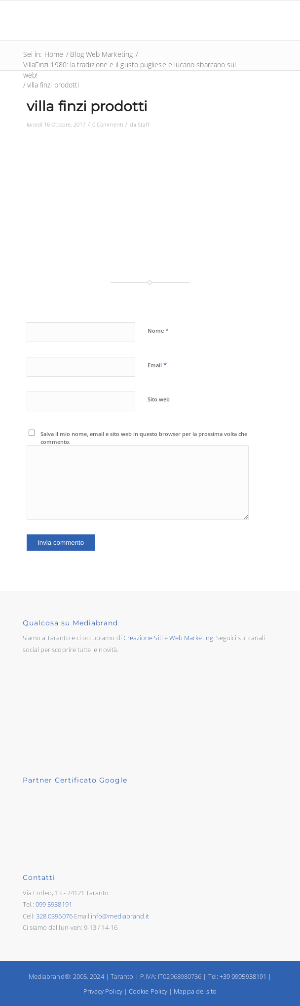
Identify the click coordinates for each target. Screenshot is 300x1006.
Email (157, 364)
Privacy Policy (102, 991)
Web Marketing (191, 637)
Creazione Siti (143, 637)
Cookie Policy (148, 991)
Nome (158, 330)
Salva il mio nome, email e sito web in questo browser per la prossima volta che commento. (143, 438)
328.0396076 (54, 916)
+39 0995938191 (243, 976)
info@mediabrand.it (120, 916)
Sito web (159, 399)
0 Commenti (107, 124)
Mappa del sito (195, 991)
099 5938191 (54, 904)
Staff (143, 124)
